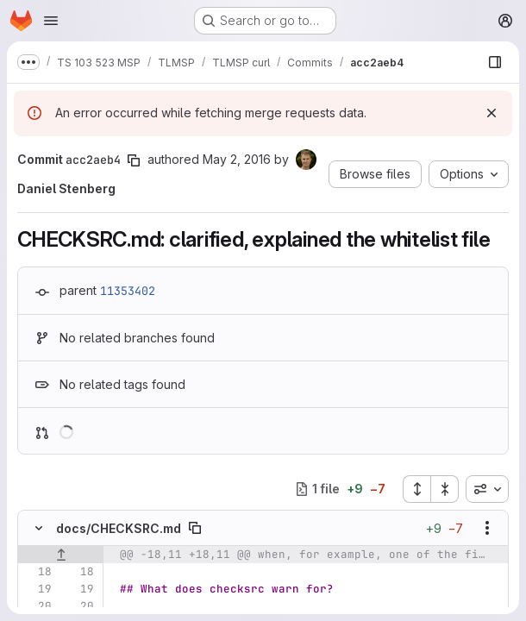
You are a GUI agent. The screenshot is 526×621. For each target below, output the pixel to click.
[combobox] (487, 489)
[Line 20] (37, 606)
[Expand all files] (416, 489)
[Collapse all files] (445, 489)
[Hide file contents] (38, 528)
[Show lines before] (60, 554)
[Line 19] (37, 589)
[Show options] (487, 528)
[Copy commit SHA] (133, 160)
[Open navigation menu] (51, 20)
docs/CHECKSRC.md (118, 528)
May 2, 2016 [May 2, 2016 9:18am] (237, 159)
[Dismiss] (491, 113)
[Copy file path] (195, 528)
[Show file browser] (495, 62)
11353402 (127, 290)
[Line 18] (37, 571)
